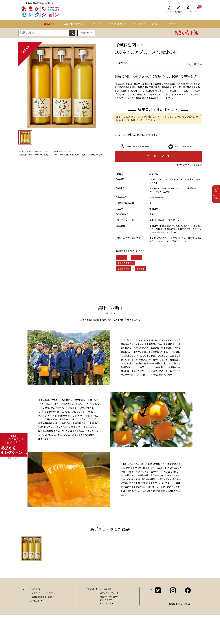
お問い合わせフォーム (109, 593)
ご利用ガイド (35, 589)
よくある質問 (105, 589)
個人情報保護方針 (37, 601)
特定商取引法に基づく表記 (41, 597)
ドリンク (122, 257)
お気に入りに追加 (183, 146)
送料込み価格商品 (126, 262)
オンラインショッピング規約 (41, 593)
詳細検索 (85, 33)
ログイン (188, 9)
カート (197, 9)
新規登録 (178, 9)
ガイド (168, 9)
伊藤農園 (141, 268)
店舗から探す (124, 268)
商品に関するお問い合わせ (139, 146)
